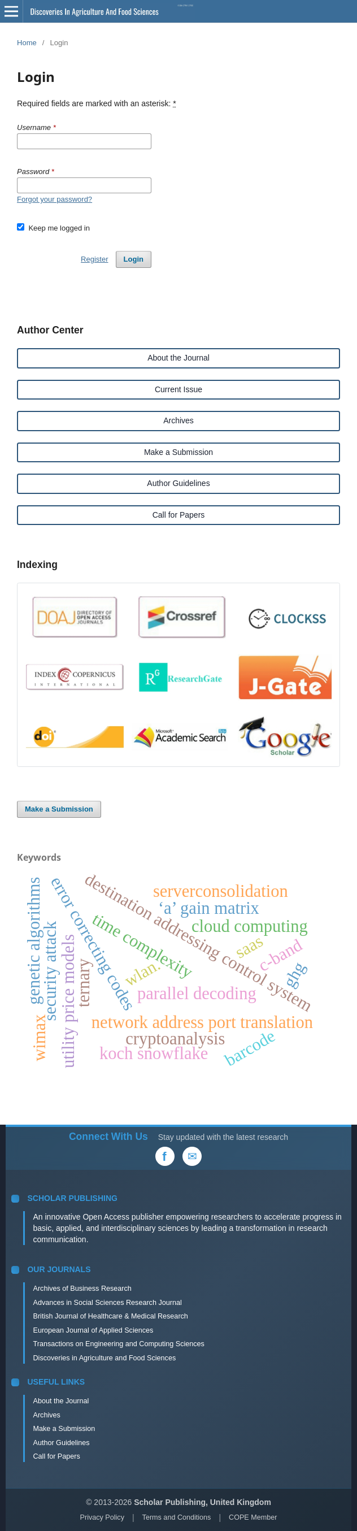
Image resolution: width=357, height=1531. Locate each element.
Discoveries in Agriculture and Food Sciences (104, 1358)
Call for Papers (179, 514)
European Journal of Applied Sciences (93, 1330)
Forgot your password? (54, 199)
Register (94, 259)
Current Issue (178, 389)
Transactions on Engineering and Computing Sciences (118, 1344)
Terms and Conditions (176, 1517)
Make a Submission (178, 452)
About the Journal (178, 357)
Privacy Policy (102, 1517)
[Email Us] (192, 1156)
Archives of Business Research (82, 1289)
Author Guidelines (178, 483)
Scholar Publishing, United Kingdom (202, 1502)
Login (133, 259)
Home (27, 42)
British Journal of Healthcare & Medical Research (110, 1316)
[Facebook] (165, 1156)
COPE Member (253, 1517)
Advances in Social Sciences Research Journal (107, 1303)
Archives (178, 420)
